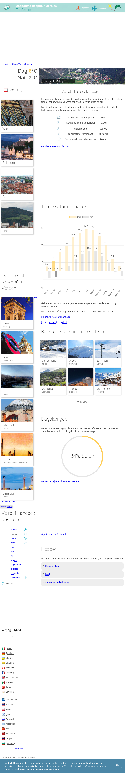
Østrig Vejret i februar (22, 64)
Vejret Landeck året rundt (53, 534)
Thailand (10, 704)
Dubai (6, 459)
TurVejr (5, 64)
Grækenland (12, 699)
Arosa (72, 360)
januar (14, 529)
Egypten (10, 692)
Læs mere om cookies (47, 769)
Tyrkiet (5, 428)
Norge (9, 738)
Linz (5, 231)
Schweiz (10, 668)
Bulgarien (10, 743)
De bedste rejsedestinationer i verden (60, 481)
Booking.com (6, 506)
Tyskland (10, 653)
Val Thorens (104, 388)
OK (117, 765)
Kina (8, 728)
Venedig (8, 493)
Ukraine (9, 658)
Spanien (10, 663)
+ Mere (82, 401)
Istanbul (8, 425)
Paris (6, 323)
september (16, 564)
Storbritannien (8, 360)
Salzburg (8, 163)
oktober (14, 569)
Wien (5, 129)
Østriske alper (52, 566)
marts (13, 538)
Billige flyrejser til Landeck (54, 322)
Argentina (10, 724)
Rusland (10, 719)
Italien (5, 394)
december (15, 577)
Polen (8, 709)
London (7, 357)
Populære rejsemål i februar (55, 146)
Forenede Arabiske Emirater (15, 462)
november (15, 573)
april (13, 543)
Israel (8, 714)
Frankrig (6, 326)
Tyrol (47, 574)
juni (12, 551)
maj (12, 547)
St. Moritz (47, 388)
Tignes (73, 388)
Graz (5, 197)
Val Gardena (49, 360)
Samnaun (102, 360)
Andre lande (19, 748)
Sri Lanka (10, 733)
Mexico (9, 682)
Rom (5, 391)
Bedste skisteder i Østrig (57, 582)
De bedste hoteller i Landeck (55, 317)
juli (12, 556)
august (14, 560)
